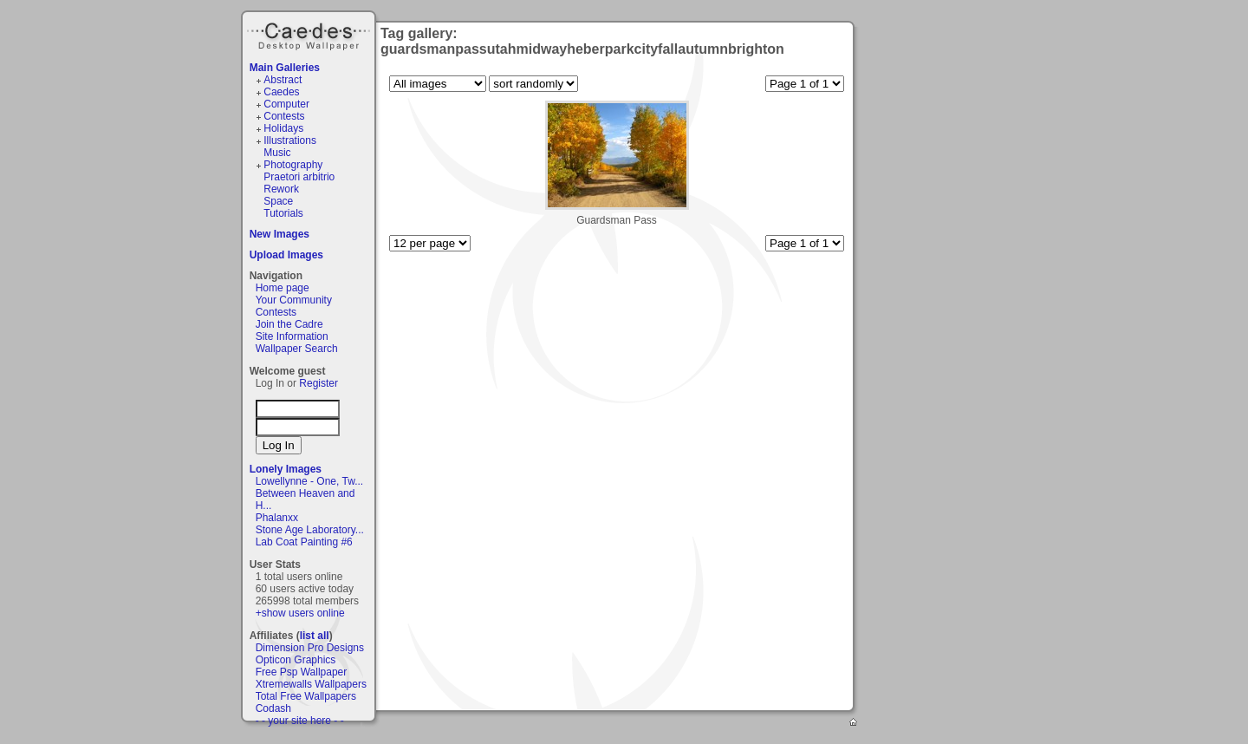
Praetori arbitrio (299, 177)
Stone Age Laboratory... (310, 530)
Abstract (282, 80)
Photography (292, 165)
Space (278, 201)
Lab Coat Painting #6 (304, 542)
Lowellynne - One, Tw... (310, 481)
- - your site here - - (300, 721)
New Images (279, 234)
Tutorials (283, 213)
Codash (273, 708)
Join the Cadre (289, 324)
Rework (281, 189)
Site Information (292, 336)
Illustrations (289, 140)
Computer (286, 104)
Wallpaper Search (297, 349)
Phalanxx (277, 518)
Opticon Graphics (296, 660)
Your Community (294, 300)
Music (276, 153)
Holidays (283, 128)
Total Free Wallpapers (306, 696)
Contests (283, 116)
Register (318, 383)
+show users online (300, 613)
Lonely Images (286, 469)
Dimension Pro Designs (310, 648)
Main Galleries (285, 68)
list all (314, 636)
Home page (282, 288)
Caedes (310, 34)
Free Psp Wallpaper (302, 672)
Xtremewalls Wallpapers (311, 684)
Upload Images (286, 255)
